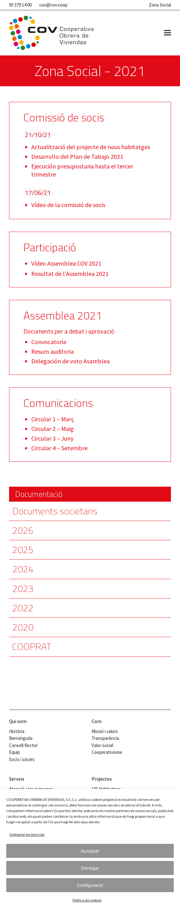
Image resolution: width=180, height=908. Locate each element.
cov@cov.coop (53, 5)
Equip (14, 752)
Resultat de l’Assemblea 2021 (69, 273)
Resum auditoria (52, 351)
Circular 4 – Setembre (59, 448)
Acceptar (90, 851)
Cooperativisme (107, 752)
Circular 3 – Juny (52, 438)
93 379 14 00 (20, 5)
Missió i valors (105, 731)
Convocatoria (48, 342)
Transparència (105, 738)
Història (16, 731)
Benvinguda (20, 738)
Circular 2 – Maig (52, 429)
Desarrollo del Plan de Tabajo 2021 (77, 156)
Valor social (102, 745)
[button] (167, 32)
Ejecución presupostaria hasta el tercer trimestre (82, 170)
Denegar (90, 868)
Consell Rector (23, 745)
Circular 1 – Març (52, 419)
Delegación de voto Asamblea (70, 361)
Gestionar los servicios (26, 834)
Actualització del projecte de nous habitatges (90, 147)
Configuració (90, 885)
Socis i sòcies (22, 759)
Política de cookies (87, 900)
